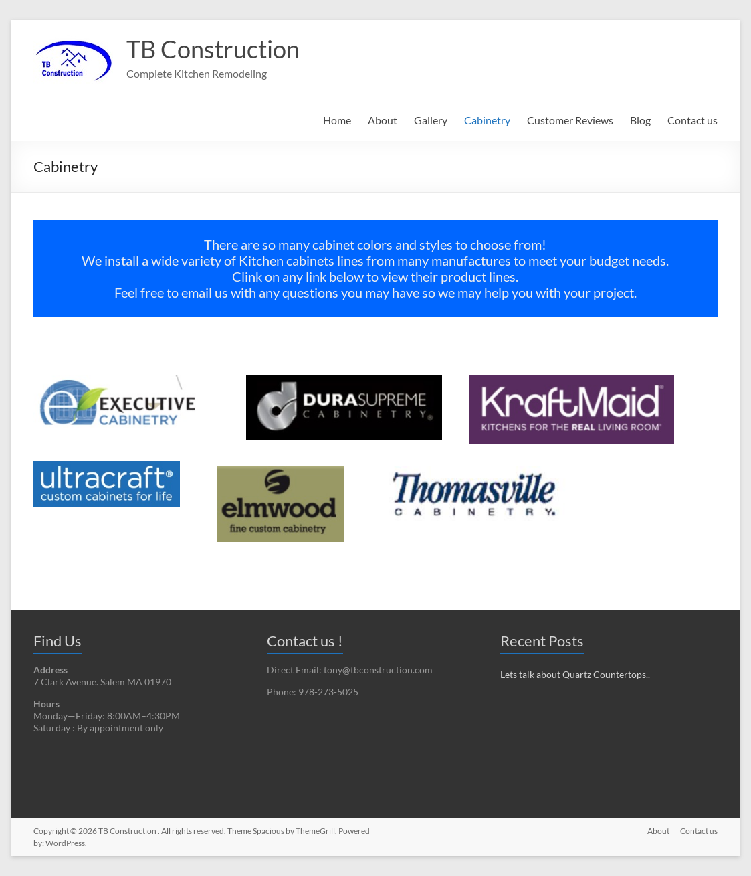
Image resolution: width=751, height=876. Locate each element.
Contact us (692, 120)
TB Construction (213, 49)
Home (337, 120)
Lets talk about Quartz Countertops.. (575, 674)
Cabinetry (487, 120)
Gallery (430, 120)
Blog (640, 120)
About (382, 120)
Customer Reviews (570, 120)
